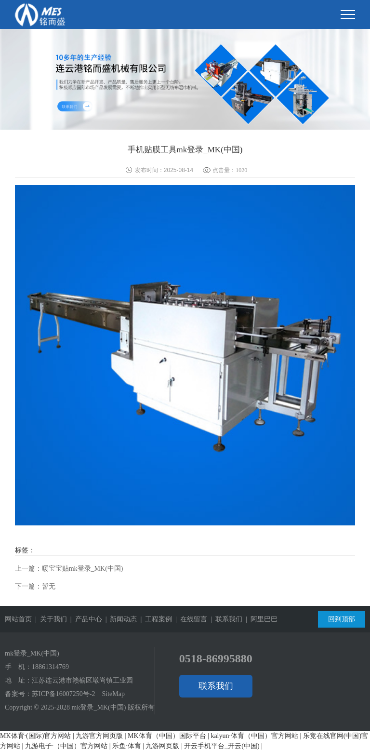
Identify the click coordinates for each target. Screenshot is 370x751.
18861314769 (50, 667)
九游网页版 (162, 746)
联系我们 (215, 686)
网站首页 (18, 619)
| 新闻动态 (119, 619)
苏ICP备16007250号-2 (63, 693)
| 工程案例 (154, 619)
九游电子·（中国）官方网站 (66, 746)
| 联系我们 (224, 619)
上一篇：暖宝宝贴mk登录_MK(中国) (69, 568)
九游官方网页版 (99, 735)
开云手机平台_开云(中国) (221, 746)
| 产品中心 (84, 619)
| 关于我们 (49, 619)
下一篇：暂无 (35, 586)
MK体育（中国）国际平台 (167, 735)
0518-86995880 (215, 658)
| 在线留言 (189, 619)
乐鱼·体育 (126, 746)
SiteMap (113, 693)
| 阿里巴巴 (260, 619)
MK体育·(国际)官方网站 (35, 735)
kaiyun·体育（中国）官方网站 (254, 735)
